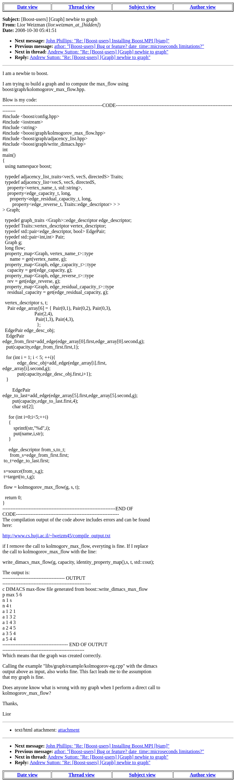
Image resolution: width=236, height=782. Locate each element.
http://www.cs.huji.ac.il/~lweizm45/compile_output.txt (56, 535)
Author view (203, 7)
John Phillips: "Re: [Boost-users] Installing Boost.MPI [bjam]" (107, 40)
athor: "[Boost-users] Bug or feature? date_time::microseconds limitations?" (129, 46)
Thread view (82, 7)
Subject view (142, 7)
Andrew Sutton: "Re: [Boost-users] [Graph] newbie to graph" (108, 51)
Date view (27, 7)
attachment (68, 730)
